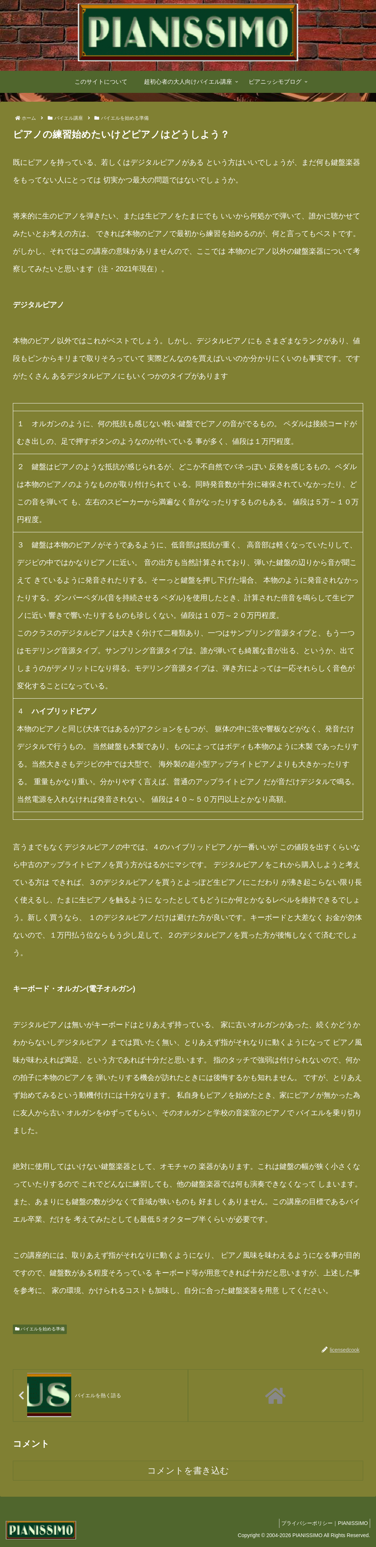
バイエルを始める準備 (40, 1329)
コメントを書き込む (188, 1471)
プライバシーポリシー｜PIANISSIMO (322, 1524)
